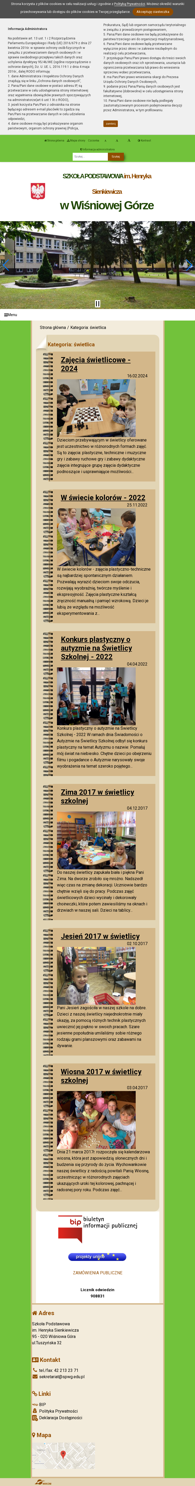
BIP (39, 1404)
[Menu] (97, 315)
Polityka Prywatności (55, 1411)
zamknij (111, 123)
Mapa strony (76, 140)
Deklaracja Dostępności (57, 1418)
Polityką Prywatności (129, 4)
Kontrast (144, 140)
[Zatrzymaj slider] (97, 303)
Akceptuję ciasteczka (152, 12)
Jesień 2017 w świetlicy (100, 936)
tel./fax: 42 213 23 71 (55, 1370)
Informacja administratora (97, 149)
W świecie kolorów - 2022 (103, 497)
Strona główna (54, 140)
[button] (6, 265)
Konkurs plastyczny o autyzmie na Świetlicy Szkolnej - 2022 (96, 648)
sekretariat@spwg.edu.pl (58, 1376)
